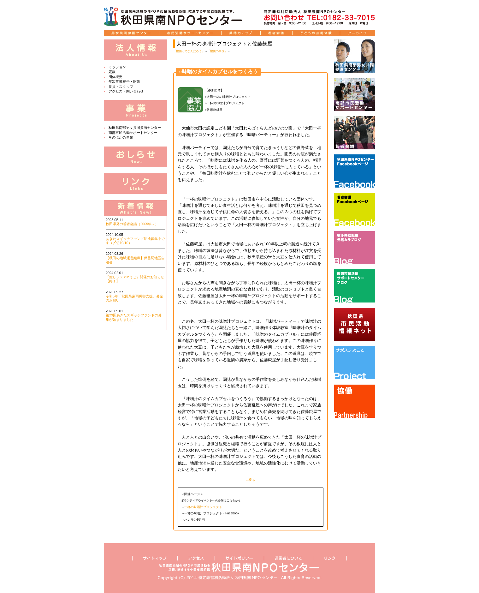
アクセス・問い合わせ (126, 91)
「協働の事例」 (217, 51)
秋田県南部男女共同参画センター (135, 127)
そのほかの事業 (121, 137)
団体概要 (115, 77)
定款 (112, 72)
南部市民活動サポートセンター (133, 133)
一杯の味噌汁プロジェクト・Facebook (211, 513)
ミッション (117, 67)
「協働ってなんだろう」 (188, 51)
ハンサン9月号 (194, 519)
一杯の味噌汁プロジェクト (203, 507)
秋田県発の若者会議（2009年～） (132, 224)
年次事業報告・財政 (124, 81)
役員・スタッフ (121, 86)
